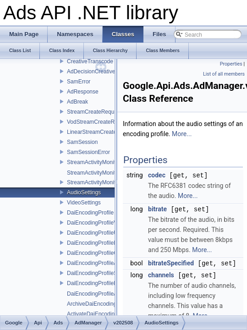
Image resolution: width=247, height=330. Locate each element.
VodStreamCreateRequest (99, 122)
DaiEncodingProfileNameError (104, 243)
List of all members (224, 74)
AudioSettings (84, 192)
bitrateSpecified (171, 262)
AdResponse (83, 91)
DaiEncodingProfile (90, 212)
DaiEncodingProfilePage (96, 283)
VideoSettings (84, 202)
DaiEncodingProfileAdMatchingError (111, 263)
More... (182, 134)
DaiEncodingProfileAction (98, 294)
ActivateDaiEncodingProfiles (101, 314)
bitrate (157, 208)
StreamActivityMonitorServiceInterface (113, 162)
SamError (78, 81)
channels (161, 273)
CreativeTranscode (90, 61)
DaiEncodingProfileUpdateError (105, 233)
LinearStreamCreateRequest (102, 132)
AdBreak (77, 102)
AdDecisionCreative (91, 71)
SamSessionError (88, 152)
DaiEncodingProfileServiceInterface (110, 273)
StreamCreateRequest (94, 112)
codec (156, 175)
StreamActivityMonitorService (103, 182)
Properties (231, 64)
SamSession (82, 142)
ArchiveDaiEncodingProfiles (101, 304)
